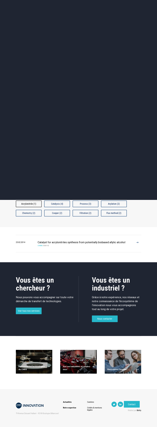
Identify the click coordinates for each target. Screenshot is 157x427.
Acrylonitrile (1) (28, 203)
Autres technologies (129, 103)
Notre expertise (69, 408)
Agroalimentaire (129, 80)
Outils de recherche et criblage (104, 103)
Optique (78, 103)
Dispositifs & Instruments (53, 92)
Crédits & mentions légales (95, 409)
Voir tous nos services (29, 315)
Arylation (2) (114, 203)
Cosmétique (53, 80)
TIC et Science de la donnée (78, 80)
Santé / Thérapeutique (130, 92)
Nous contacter (104, 323)
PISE (102, 13)
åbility (139, 410)
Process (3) (85, 203)
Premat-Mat (114, 13)
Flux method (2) (113, 213)
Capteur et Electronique (78, 92)
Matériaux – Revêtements (53, 103)
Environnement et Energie (27, 80)
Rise (83, 13)
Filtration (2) (85, 213)
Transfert (53, 13)
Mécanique (104, 91)
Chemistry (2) (28, 213)
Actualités (25, 13)
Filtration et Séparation (29, 186)
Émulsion (114, 177)
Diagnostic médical (27, 103)
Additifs (28, 177)
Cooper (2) (57, 213)
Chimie (27, 91)
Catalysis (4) (57, 203)
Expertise (39, 13)
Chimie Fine (85, 177)
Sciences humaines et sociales (104, 80)
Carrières (91, 402)
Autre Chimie (85, 186)
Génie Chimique (57, 186)
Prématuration (69, 13)
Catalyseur (57, 177)
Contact (133, 13)
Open (92, 13)
